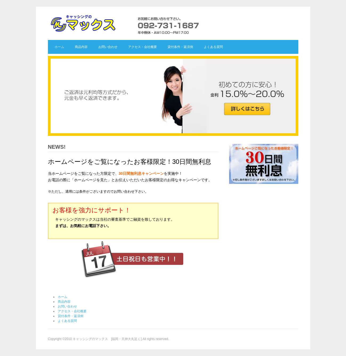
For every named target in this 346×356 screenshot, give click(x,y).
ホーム (59, 47)
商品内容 (81, 47)
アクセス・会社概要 (142, 47)
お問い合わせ (107, 47)
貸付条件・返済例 (180, 47)
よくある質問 (213, 47)
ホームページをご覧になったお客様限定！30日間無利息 (129, 161)
